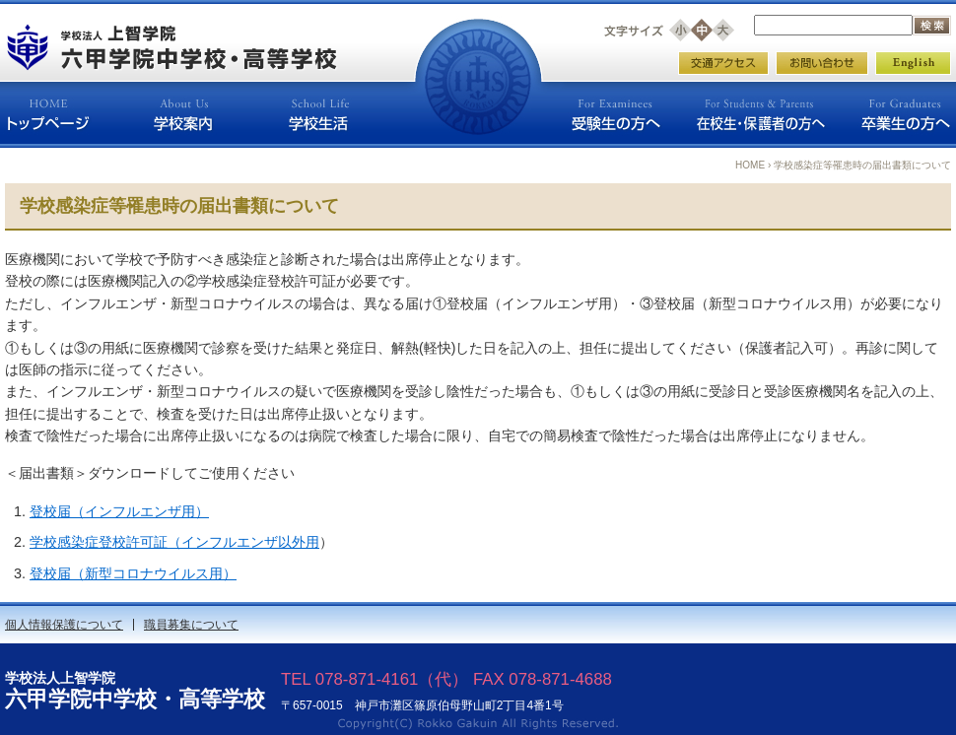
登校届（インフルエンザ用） (119, 511)
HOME (750, 165)
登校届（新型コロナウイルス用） (133, 573)
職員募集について (191, 625)
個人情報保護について (64, 625)
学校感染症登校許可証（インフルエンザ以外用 (174, 542)
